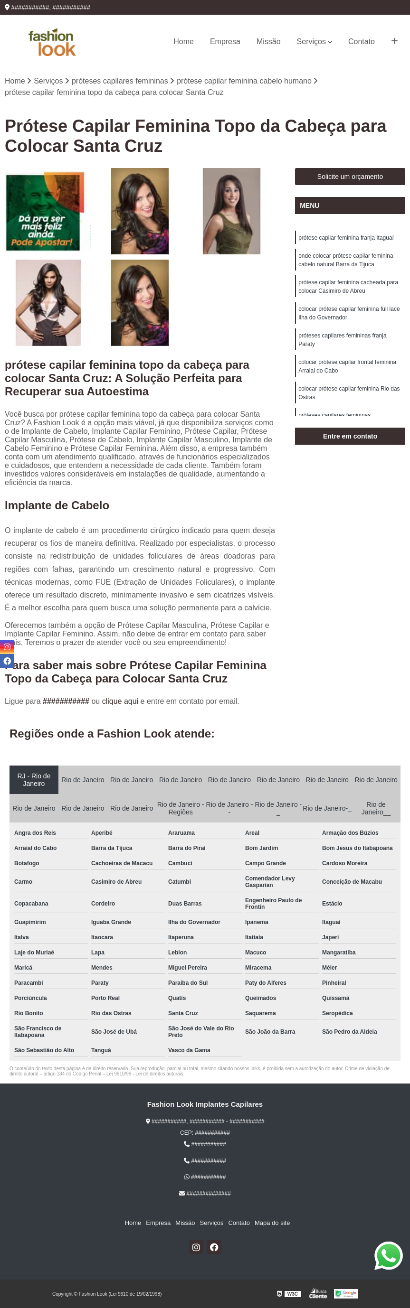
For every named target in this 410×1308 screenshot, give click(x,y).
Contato (361, 41)
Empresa (225, 41)
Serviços (311, 41)
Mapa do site (272, 1222)
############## (205, 1193)
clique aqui (120, 701)
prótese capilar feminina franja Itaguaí (346, 237)
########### (67, 701)
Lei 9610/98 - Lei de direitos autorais (144, 1073)
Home (183, 41)
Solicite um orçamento (350, 176)
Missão (269, 41)
